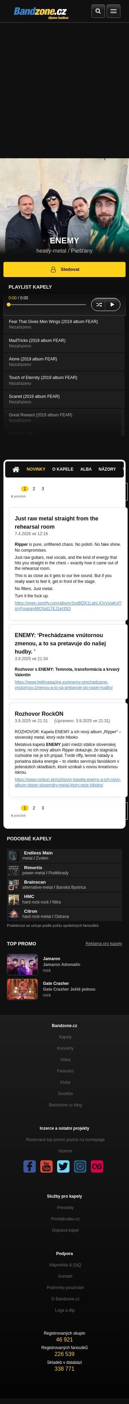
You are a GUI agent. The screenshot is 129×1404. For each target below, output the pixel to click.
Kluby (65, 1082)
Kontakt (65, 1276)
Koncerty (65, 1048)
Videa (65, 1059)
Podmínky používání (65, 1287)
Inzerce (65, 1151)
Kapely (65, 1037)
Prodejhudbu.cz (65, 1219)
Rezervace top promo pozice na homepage (65, 1139)
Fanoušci (65, 1071)
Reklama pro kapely (104, 943)
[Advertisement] (64, 90)
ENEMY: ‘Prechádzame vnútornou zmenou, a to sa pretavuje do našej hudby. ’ (60, 643)
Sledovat (64, 269)
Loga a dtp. (65, 1310)
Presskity (65, 1207)
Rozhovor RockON (39, 714)
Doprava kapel (65, 1230)
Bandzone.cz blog (65, 1105)
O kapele (62, 469)
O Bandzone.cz (65, 1299)
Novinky (35, 469)
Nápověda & (65, 1265)
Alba (86, 469)
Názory (107, 469)
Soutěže (65, 1093)
